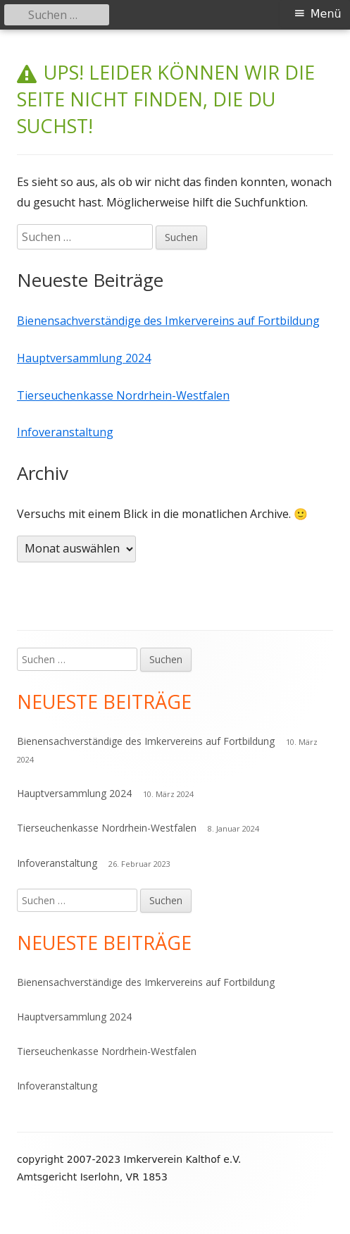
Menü (326, 13)
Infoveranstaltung (65, 432)
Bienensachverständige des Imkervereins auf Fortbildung (168, 320)
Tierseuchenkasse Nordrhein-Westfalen (123, 395)
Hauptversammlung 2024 (84, 358)
